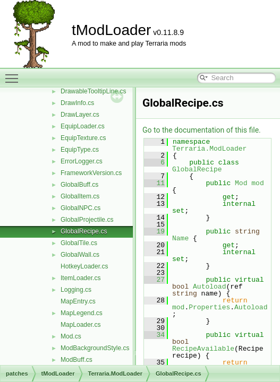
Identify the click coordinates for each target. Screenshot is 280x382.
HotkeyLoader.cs (84, 266)
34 (154, 335)
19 (154, 231)
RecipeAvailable (203, 348)
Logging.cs (76, 289)
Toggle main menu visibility (14, 73)
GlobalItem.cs (80, 196)
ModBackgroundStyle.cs (95, 348)
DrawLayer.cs (80, 114)
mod (257, 183)
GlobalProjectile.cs (87, 219)
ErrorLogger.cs (82, 161)
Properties (209, 307)
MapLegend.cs (82, 313)
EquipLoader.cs (83, 126)
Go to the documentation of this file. (201, 130)
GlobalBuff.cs (79, 184)
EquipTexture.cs (83, 138)
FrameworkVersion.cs (91, 173)
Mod (241, 183)
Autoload (209, 286)
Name (180, 238)
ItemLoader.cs (80, 278)
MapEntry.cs (78, 301)
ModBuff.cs (76, 359)
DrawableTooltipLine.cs (93, 91)
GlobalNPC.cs (80, 208)
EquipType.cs (80, 149)
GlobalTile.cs (79, 243)
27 (154, 279)
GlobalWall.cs (80, 254)
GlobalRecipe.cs (84, 231)
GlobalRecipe (197, 169)
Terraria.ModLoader (209, 148)
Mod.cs (71, 336)
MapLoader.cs (80, 324)
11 (154, 183)
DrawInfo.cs (77, 103)
